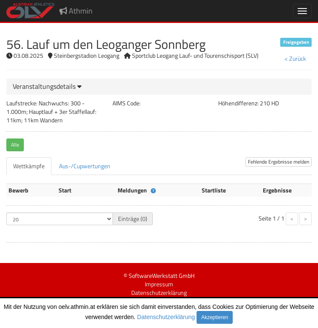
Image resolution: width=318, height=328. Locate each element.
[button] (47, 86)
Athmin (76, 11)
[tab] (159, 87)
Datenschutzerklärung (166, 317)
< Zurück (295, 58)
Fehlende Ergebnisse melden (278, 162)
